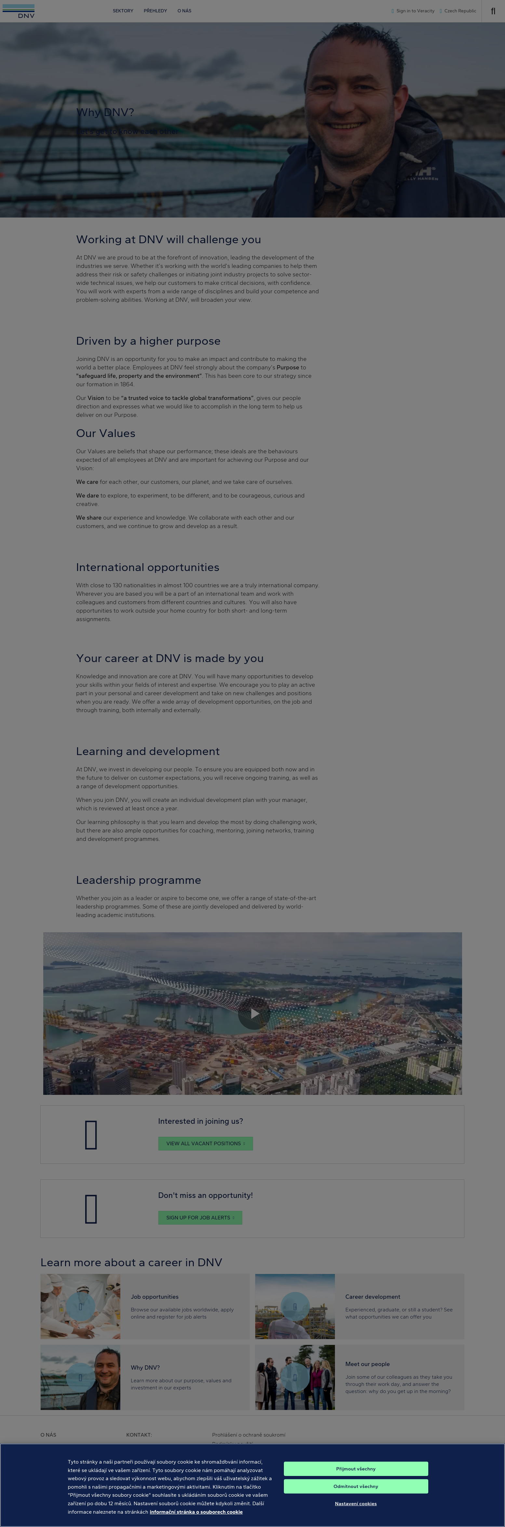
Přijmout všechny (356, 1477)
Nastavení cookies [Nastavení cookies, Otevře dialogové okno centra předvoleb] (356, 1511)
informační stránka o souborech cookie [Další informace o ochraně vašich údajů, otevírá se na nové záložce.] (196, 1520)
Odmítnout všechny (356, 1494)
